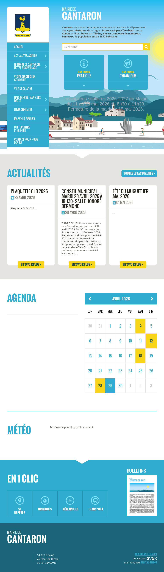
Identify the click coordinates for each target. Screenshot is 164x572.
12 (151, 341)
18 (140, 355)
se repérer (19, 505)
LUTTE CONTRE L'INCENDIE (22, 129)
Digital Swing (148, 562)
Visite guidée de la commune (24, 78)
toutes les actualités (139, 173)
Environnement (30, 110)
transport (95, 503)
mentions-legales (146, 554)
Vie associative (23, 89)
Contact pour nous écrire (26, 141)
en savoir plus (31, 264)
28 (100, 385)
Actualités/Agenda (30, 56)
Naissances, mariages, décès (30, 99)
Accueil (18, 47)
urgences (45, 503)
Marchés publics (24, 118)
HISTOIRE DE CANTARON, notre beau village (30, 66)
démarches (70, 503)
